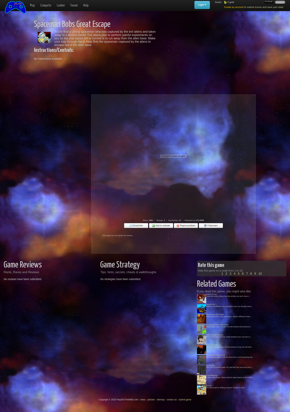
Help (86, 5)
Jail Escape (210, 365)
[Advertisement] (197, 46)
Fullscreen (211, 225)
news (142, 399)
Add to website (161, 225)
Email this (136, 225)
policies (151, 399)
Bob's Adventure (212, 345)
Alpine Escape (211, 294)
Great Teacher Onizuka (214, 335)
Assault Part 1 (211, 304)
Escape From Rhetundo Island (217, 325)
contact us (171, 399)
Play (32, 5)
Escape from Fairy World (215, 355)
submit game (185, 399)
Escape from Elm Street (215, 314)
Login (202, 4)
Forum (74, 5)
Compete (45, 5)
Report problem (185, 225)
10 (260, 273)
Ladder (61, 5)
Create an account (234, 7)
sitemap (161, 399)
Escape (208, 385)
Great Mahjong (212, 375)
